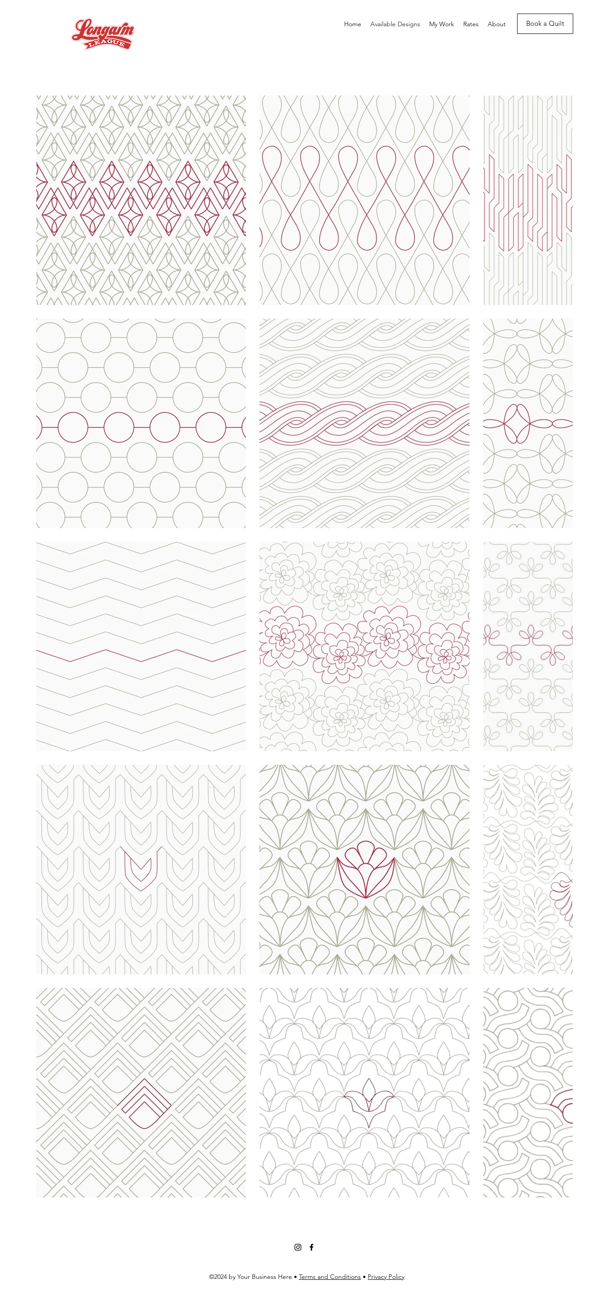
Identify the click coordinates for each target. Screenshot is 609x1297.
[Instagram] (297, 1247)
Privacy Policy (386, 1277)
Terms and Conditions (330, 1277)
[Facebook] (311, 1247)
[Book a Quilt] (545, 24)
